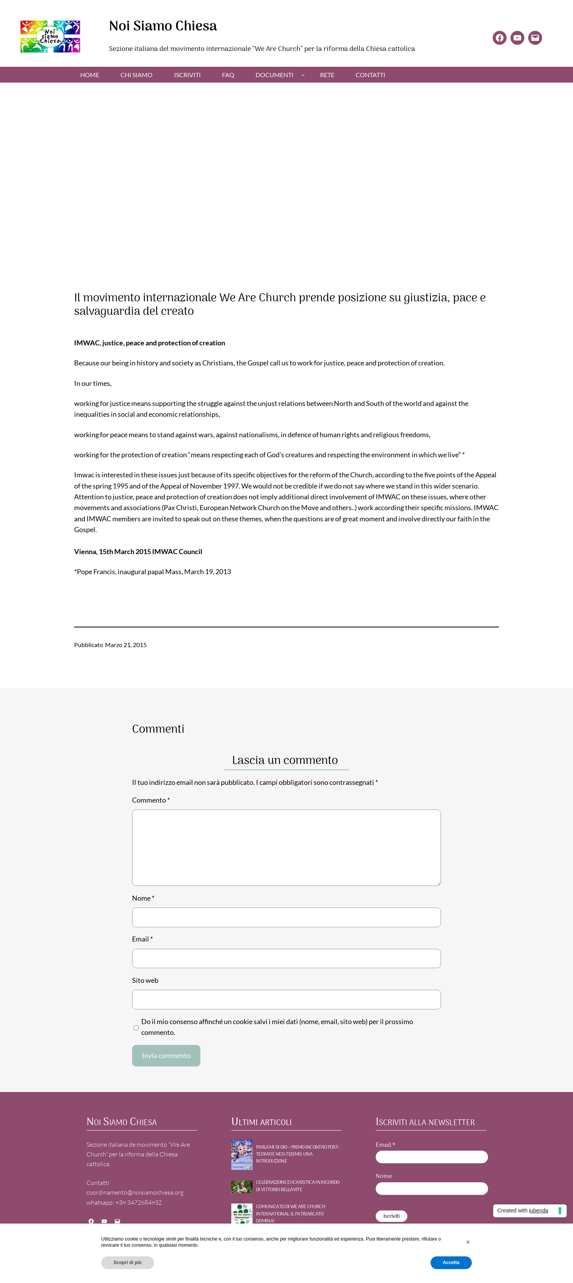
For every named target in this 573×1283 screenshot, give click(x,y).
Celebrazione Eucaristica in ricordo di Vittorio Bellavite (297, 1186)
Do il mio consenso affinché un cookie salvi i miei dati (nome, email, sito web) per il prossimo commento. (277, 1027)
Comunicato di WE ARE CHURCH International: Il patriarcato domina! (290, 1214)
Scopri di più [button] (128, 1262)
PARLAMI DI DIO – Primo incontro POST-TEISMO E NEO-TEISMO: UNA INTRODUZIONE (297, 1154)
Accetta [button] (451, 1262)
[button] (468, 1242)
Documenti (274, 74)
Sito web (145, 980)
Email (142, 939)
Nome (143, 898)
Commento (151, 800)
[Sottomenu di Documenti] (303, 74)
